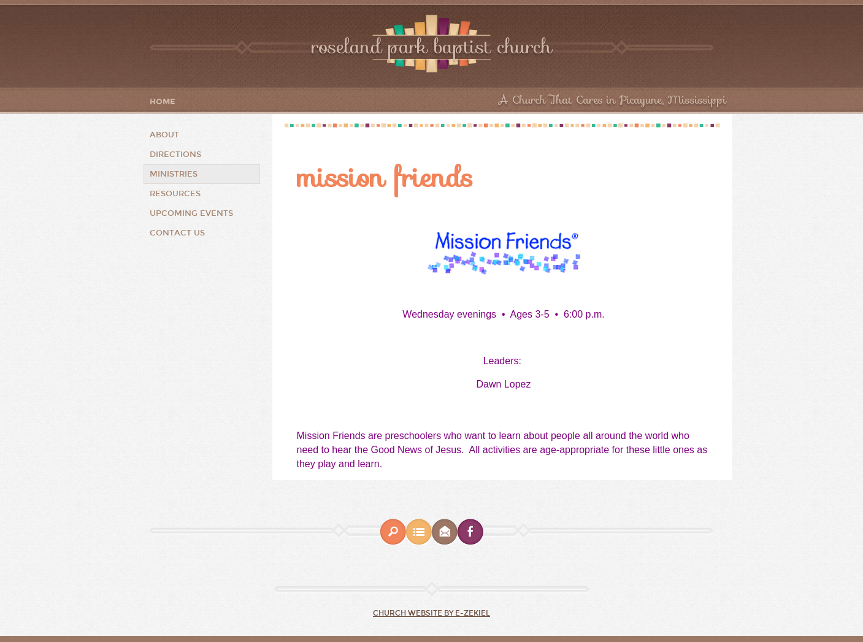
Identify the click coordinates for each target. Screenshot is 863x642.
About (164, 135)
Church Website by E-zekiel (431, 613)
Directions (175, 154)
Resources (175, 194)
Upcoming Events (191, 213)
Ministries (174, 174)
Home (162, 102)
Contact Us (177, 233)
